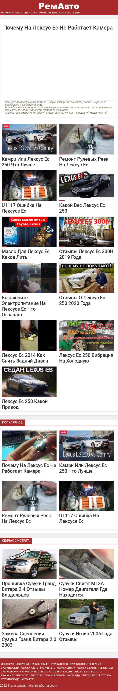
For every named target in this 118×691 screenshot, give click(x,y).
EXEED (76, 13)
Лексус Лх (96, 671)
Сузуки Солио (28, 671)
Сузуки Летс (47, 668)
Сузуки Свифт (40, 664)
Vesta (18, 13)
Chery (27, 13)
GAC (35, 13)
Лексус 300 (80, 671)
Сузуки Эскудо (10, 679)
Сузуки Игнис (59, 664)
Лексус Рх (45, 671)
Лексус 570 (22, 664)
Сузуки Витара (66, 668)
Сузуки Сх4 (106, 668)
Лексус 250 (104, 675)
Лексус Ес (22, 675)
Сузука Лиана (9, 671)
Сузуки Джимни (87, 668)
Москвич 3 (7, 13)
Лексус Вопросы (55, 675)
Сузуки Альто (29, 668)
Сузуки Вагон (78, 664)
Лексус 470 (7, 675)
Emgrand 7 (65, 13)
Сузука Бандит (63, 671)
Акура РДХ (27, 679)
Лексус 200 (7, 664)
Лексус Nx (36, 675)
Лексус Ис (95, 664)
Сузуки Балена (10, 668)
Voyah (42, 13)
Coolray (52, 13)
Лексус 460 (88, 675)
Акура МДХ (73, 675)
